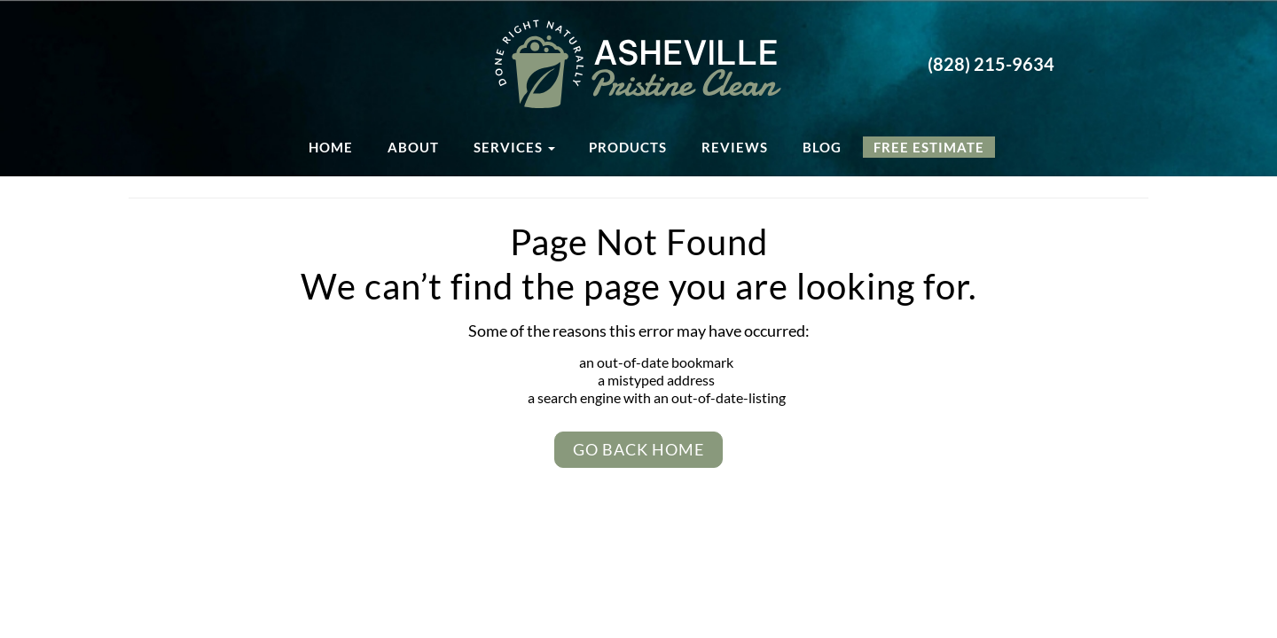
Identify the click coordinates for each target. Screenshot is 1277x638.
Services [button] (514, 147)
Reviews (734, 147)
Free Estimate (929, 147)
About (413, 147)
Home (331, 147)
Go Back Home (638, 449)
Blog (822, 147)
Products (628, 147)
